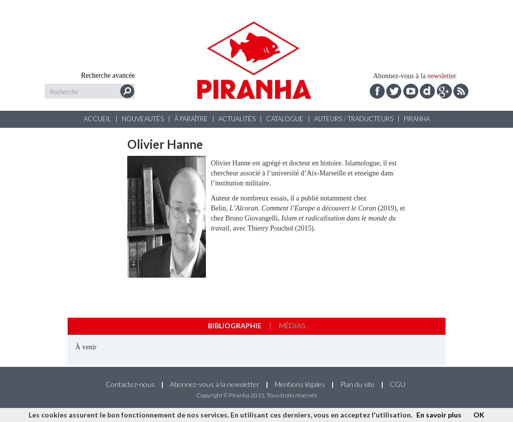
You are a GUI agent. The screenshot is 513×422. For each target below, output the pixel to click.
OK (478, 414)
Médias (292, 325)
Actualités (236, 119)
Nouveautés (143, 119)
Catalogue (285, 119)
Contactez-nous (130, 384)
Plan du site (357, 384)
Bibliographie (235, 325)
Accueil (97, 119)
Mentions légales (300, 384)
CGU (397, 384)
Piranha (417, 119)
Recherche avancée (108, 75)
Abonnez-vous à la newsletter (215, 384)
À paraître (191, 119)
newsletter (441, 76)
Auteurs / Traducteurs (353, 119)
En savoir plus (438, 414)
